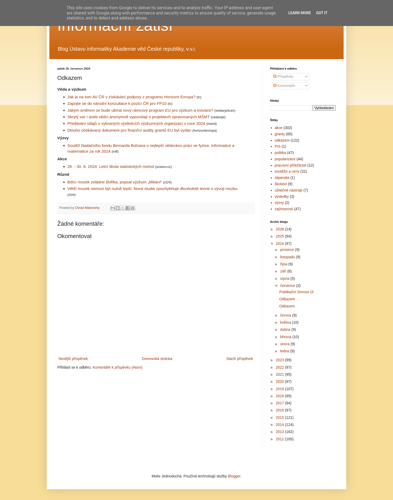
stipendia (282, 178)
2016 (280, 410)
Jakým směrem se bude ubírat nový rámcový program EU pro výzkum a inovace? (140, 110)
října (284, 264)
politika (280, 153)
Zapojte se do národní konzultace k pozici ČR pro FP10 (117, 103)
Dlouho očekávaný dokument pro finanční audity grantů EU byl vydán (129, 130)
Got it (321, 13)
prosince (287, 250)
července (288, 285)
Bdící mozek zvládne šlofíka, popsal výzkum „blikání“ (115, 182)
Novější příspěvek (73, 359)
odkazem (282, 140)
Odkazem (287, 299)
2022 (280, 367)
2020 (280, 381)
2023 (280, 360)
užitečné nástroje (289, 190)
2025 (280, 236)
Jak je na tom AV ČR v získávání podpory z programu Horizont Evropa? (131, 97)
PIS (278, 146)
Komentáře (284, 86)
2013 (280, 432)
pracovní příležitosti (291, 165)
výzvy (279, 202)
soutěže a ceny (287, 171)
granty (280, 134)
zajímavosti (284, 209)
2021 (280, 374)
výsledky (282, 196)
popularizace (285, 159)
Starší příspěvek (239, 359)
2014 (280, 424)
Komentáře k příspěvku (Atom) (118, 367)
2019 (280, 389)
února (285, 344)
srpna (285, 278)
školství (281, 184)
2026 (280, 229)
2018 (280, 396)
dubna (285, 329)
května (286, 322)
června (286, 315)
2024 (280, 243)
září (283, 271)
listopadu (288, 257)
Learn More (299, 13)
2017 (280, 403)
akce (279, 128)
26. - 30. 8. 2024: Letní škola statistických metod (111, 166)
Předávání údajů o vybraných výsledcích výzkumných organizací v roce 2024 (136, 123)
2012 (280, 439)
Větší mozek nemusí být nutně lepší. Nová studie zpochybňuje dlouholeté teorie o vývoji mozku (153, 188)
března (286, 337)
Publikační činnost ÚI (296, 292)
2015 (280, 417)
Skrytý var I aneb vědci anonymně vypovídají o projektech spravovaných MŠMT (139, 117)
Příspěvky (283, 76)
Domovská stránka (157, 359)
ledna (285, 351)
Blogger (234, 476)
